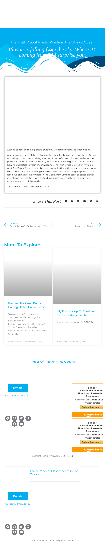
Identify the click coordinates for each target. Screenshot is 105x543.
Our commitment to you (17, 395)
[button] (66, 201)
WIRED (47, 186)
